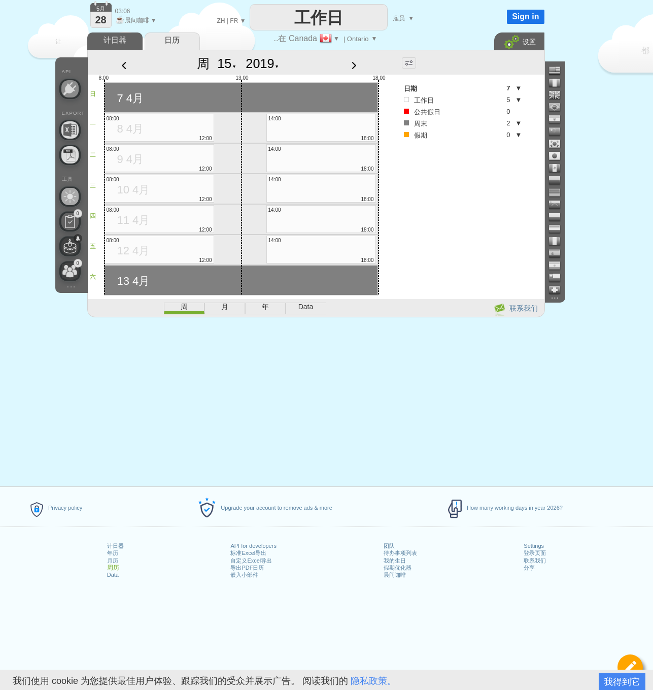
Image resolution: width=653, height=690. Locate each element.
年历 (112, 553)
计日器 (115, 546)
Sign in (525, 16)
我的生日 (395, 560)
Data (113, 575)
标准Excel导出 (248, 553)
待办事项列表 (400, 553)
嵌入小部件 (244, 575)
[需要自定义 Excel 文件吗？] (70, 130)
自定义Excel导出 (251, 560)
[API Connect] (70, 89)
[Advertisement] (315, 400)
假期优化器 (397, 568)
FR (234, 20)
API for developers (253, 546)
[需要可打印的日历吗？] (70, 155)
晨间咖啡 (395, 575)
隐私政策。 (373, 681)
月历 (112, 560)
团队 (389, 546)
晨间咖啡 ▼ (136, 20)
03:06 (122, 11)
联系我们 (535, 560)
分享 (529, 568)
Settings (534, 546)
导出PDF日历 (247, 568)
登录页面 (535, 553)
